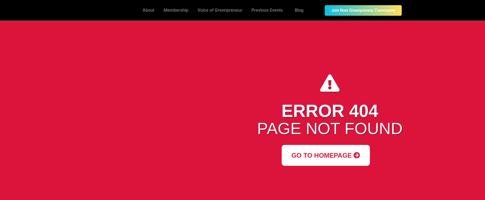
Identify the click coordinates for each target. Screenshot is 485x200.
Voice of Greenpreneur (220, 10)
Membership (176, 10)
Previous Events (267, 10)
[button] (268, 10)
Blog (299, 10)
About (148, 10)
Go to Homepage (325, 155)
